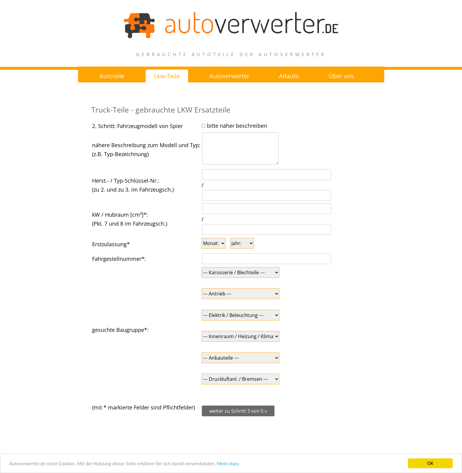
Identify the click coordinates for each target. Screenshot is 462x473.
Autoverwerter (229, 76)
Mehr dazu (228, 464)
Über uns (341, 76)
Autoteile (112, 76)
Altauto (289, 76)
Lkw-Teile (167, 76)
